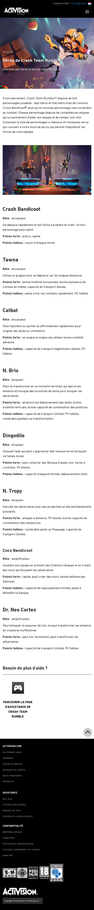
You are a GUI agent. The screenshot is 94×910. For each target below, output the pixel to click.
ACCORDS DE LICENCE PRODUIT (18, 817)
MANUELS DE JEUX (12, 811)
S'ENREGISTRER (61, 4)
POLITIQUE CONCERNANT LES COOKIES (21, 850)
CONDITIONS (9, 838)
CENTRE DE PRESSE (12, 764)
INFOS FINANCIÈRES (12, 776)
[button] (89, 3)
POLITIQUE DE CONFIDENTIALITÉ (18, 844)
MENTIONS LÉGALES (12, 832)
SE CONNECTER (78, 4)
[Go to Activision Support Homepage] (18, 11)
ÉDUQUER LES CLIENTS (14, 770)
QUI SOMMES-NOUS (12, 752)
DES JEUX (7, 799)
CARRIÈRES (8, 758)
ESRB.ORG (8, 856)
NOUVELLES (8, 782)
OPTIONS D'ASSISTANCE (14, 805)
